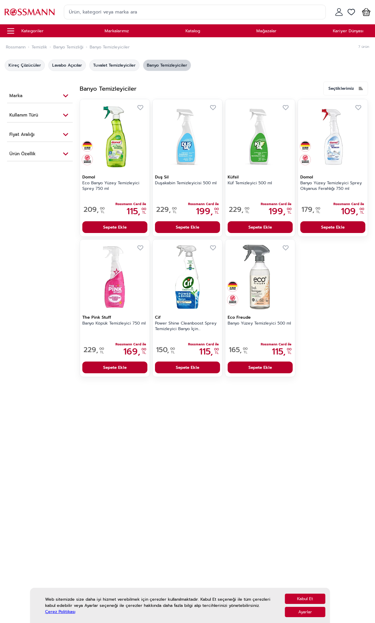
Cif (158, 317)
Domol (88, 177)
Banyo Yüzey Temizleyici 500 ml (259, 323)
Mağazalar (266, 31)
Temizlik (39, 47)
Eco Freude (239, 317)
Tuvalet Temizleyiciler (114, 65)
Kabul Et (305, 599)
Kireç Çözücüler (24, 65)
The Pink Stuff (96, 317)
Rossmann (15, 47)
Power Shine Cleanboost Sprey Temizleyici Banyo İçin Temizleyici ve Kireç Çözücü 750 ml (187, 326)
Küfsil (233, 177)
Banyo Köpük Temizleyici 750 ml (114, 323)
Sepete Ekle (115, 227)
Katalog (192, 31)
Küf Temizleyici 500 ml (250, 183)
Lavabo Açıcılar (67, 65)
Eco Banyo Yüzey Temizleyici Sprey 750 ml (110, 186)
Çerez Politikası (60, 612)
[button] (365, 12)
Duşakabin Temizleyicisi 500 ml (186, 183)
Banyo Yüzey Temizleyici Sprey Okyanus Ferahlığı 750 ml (331, 186)
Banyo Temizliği (68, 47)
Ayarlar (305, 612)
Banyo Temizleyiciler (167, 65)
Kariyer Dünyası (348, 31)
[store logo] (29, 12)
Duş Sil (161, 177)
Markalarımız (117, 31)
